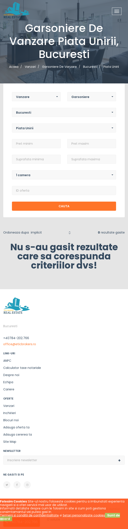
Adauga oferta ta (16, 427)
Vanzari (8, 406)
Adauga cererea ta (17, 434)
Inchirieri (9, 413)
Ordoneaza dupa (16, 232)
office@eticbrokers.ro (19, 344)
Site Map (9, 441)
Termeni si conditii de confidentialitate (29, 515)
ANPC (7, 360)
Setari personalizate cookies (84, 515)
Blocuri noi (11, 420)
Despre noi (11, 375)
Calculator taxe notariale (22, 368)
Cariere (8, 389)
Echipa (8, 382)
